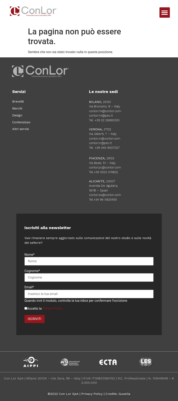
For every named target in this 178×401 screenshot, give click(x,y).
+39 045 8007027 (107, 148)
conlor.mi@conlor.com (105, 111)
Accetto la (33, 308)
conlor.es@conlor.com (105, 195)
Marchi (17, 108)
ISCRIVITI (34, 319)
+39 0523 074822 (106, 172)
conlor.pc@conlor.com (105, 167)
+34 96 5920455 (105, 199)
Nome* (29, 254)
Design (17, 115)
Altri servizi (20, 129)
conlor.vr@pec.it (100, 143)
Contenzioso (21, 122)
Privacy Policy (53, 308)
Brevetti (18, 101)
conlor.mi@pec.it (101, 115)
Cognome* (32, 271)
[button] (164, 12)
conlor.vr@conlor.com (104, 138)
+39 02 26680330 (107, 120)
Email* (29, 287)
